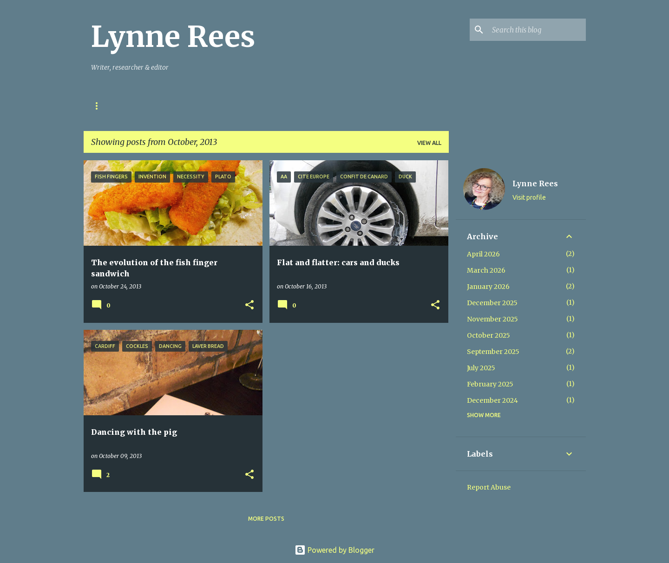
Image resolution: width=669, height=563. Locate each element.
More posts (266, 519)
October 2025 (488, 335)
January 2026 (488, 286)
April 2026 (483, 254)
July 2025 (481, 368)
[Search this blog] (537, 30)
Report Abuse (489, 487)
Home (100, 106)
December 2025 (492, 303)
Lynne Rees (173, 37)
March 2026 (486, 270)
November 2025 (492, 319)
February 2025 (490, 384)
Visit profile (529, 197)
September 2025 (493, 351)
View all (429, 143)
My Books (266, 106)
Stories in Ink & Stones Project (180, 106)
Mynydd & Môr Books (335, 106)
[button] (249, 305)
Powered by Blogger (334, 550)
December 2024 (492, 400)
